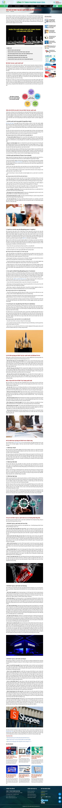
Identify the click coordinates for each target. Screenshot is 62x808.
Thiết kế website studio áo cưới (24, 756)
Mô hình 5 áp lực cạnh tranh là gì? (14, 50)
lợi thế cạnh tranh (17, 442)
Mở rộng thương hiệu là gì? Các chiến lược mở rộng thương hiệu (11, 776)
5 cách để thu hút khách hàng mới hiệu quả (52, 51)
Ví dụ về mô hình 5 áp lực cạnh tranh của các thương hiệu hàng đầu (20, 59)
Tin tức (45, 6)
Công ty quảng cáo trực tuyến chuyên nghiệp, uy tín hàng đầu (24, 776)
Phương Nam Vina (9, 731)
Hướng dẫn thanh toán (31, 792)
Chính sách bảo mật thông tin (32, 795)
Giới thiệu (10, 6)
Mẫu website (39, 6)
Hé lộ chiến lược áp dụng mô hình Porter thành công (17, 57)
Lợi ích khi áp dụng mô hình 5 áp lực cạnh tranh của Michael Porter (20, 53)
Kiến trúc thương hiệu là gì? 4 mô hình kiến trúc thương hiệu (36, 776)
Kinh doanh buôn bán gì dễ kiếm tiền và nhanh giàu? (52, 37)
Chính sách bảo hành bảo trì (32, 794)
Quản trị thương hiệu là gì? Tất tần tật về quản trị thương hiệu (37, 757)
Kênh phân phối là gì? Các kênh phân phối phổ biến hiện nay (18, 737)
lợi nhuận (37, 69)
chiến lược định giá (18, 161)
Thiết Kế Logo (25, 6)
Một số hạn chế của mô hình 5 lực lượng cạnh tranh (17, 55)
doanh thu (24, 238)
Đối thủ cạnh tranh (10, 123)
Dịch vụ (32, 6)
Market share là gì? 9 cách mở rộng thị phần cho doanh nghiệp (19, 739)
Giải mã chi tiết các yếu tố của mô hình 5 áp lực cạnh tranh (19, 51)
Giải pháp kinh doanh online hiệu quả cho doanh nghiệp (52, 26)
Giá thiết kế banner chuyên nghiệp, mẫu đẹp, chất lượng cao (11, 757)
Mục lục (24, 48)
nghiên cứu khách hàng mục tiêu (19, 278)
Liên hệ (51, 6)
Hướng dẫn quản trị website (32, 797)
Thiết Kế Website (17, 6)
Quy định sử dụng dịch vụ (31, 791)
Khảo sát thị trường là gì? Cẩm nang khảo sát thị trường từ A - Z (19, 741)
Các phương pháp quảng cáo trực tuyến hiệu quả (52, 42)
